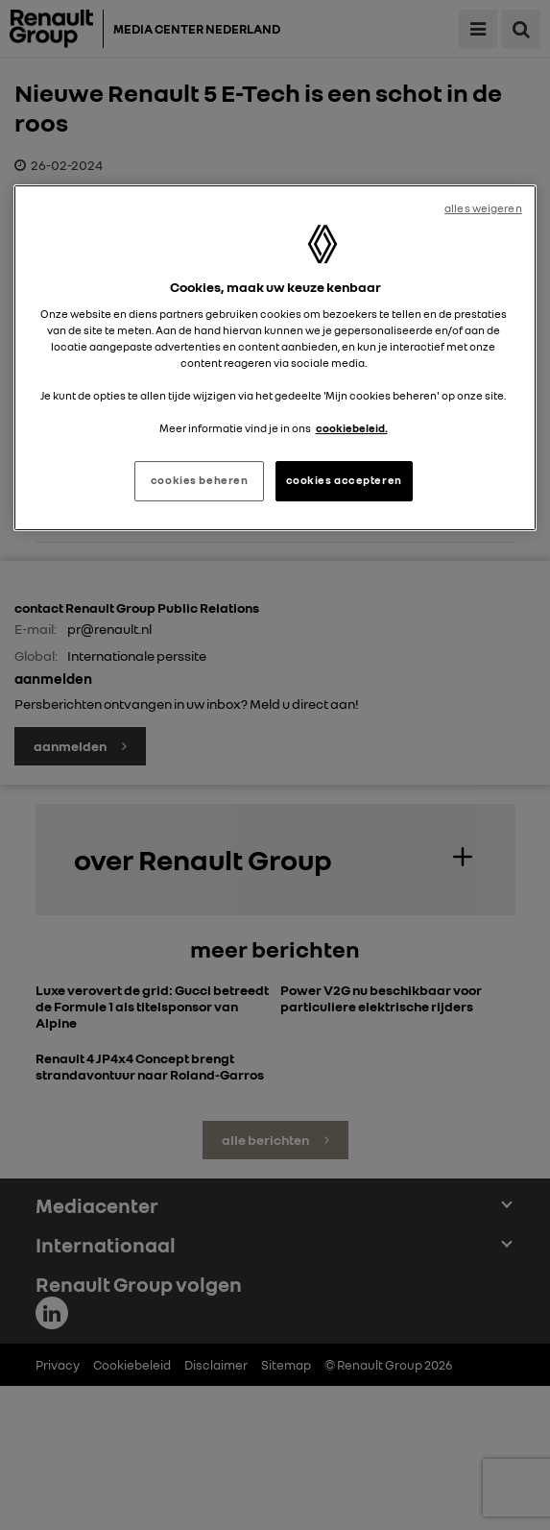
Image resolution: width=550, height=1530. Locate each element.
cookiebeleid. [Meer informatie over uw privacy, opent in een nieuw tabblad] (352, 428)
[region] (274, 357)
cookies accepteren (344, 480)
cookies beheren (200, 480)
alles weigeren (483, 208)
